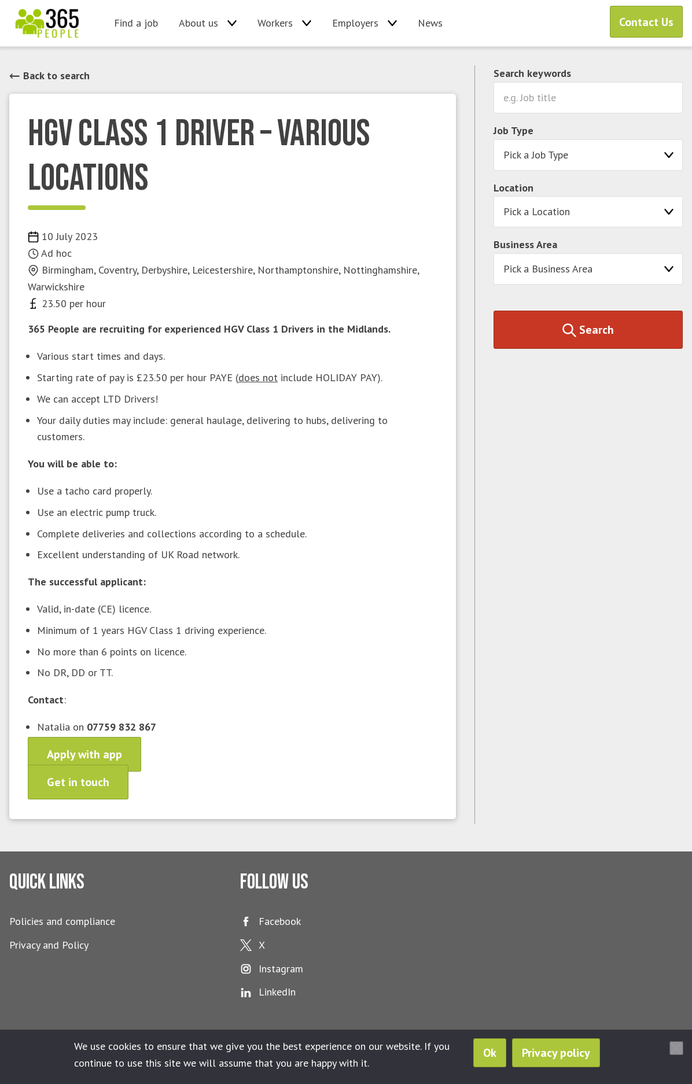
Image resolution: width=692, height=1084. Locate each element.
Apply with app (84, 754)
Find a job (136, 23)
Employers (355, 23)
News (430, 23)
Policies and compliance (62, 921)
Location (513, 187)
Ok (489, 1052)
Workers (275, 23)
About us (198, 23)
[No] (676, 1048)
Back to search (49, 75)
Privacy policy (556, 1052)
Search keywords (532, 73)
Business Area (525, 244)
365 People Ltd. (47, 23)
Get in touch (78, 782)
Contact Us (646, 22)
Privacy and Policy (49, 945)
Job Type (513, 130)
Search (588, 329)
